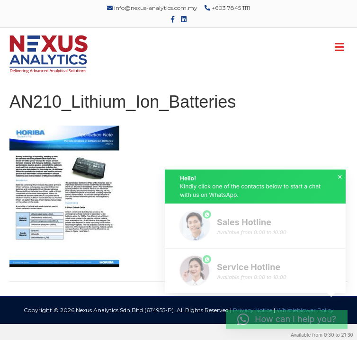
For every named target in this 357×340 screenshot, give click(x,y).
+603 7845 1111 (227, 7)
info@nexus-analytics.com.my (152, 7)
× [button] (340, 177)
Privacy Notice (252, 310)
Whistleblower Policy (305, 310)
